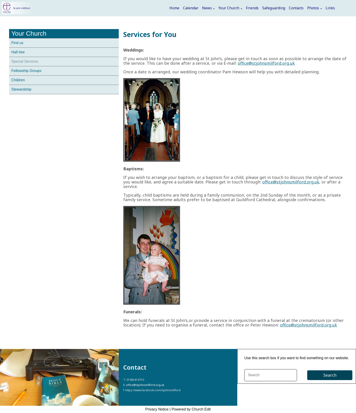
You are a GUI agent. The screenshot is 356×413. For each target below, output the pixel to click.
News (207, 7)
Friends (252, 7)
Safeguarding (273, 7)
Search (329, 375)
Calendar (190, 7)
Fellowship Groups (26, 71)
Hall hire (18, 52)
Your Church (228, 7)
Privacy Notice (156, 409)
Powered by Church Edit (191, 409)
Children (18, 80)
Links (330, 7)
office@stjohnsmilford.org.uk (266, 63)
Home (174, 7)
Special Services (24, 61)
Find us (17, 43)
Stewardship (21, 89)
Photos (313, 7)
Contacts (296, 7)
